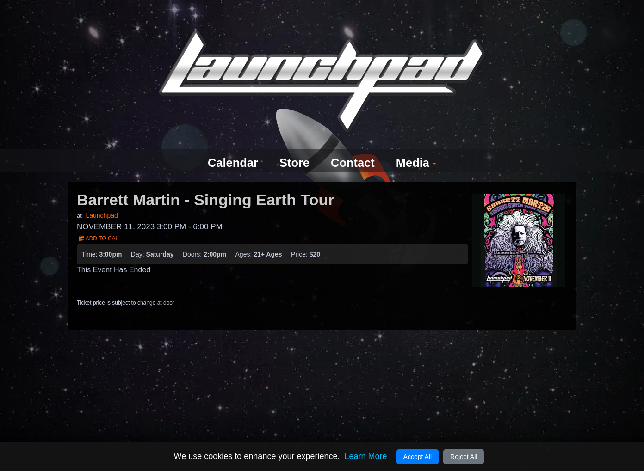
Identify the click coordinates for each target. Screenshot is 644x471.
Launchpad (102, 198)
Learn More (365, 456)
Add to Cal (98, 222)
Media (421, 147)
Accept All (417, 456)
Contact (354, 147)
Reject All (463, 456)
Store (293, 147)
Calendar (228, 147)
